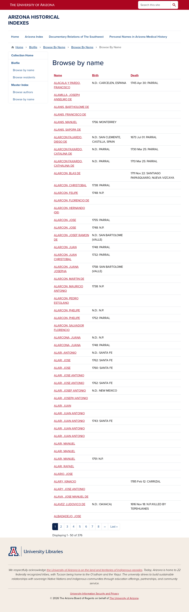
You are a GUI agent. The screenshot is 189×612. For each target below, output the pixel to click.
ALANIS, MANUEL (65, 122)
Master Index (19, 85)
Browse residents (24, 77)
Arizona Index (34, 37)
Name (60, 75)
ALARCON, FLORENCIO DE (71, 200)
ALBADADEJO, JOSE (67, 516)
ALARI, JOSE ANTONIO (69, 375)
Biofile (33, 47)
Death (135, 75)
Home (15, 37)
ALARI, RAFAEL (64, 466)
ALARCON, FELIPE (66, 193)
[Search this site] (154, 5)
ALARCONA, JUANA (67, 337)
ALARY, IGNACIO (65, 481)
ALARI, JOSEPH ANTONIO (71, 398)
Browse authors (23, 92)
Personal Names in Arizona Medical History (138, 37)
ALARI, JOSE (62, 360)
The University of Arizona (123, 598)
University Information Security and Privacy (94, 593)
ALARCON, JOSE (65, 220)
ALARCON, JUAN (65, 247)
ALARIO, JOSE (63, 474)
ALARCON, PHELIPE (67, 310)
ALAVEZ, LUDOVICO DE (69, 504)
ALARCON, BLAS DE (67, 173)
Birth (95, 75)
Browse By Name (54, 47)
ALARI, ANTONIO (65, 353)
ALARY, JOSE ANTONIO (69, 489)
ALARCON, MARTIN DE (69, 279)
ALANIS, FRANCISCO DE (70, 114)
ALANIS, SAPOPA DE (67, 130)
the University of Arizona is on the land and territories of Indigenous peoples (94, 570)
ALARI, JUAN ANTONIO (69, 413)
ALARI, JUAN (62, 406)
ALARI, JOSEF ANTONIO (70, 390)
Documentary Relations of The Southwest (76, 37)
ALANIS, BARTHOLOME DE (71, 107)
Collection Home (22, 55)
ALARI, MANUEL (64, 444)
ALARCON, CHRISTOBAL (70, 185)
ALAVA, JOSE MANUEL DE (71, 497)
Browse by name (23, 70)
